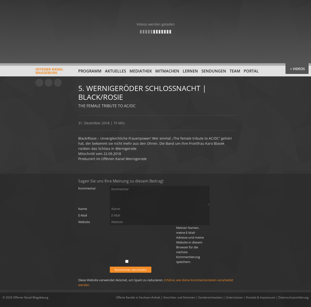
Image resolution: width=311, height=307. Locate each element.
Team (235, 71)
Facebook (48, 83)
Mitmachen (167, 71)
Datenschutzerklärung (293, 297)
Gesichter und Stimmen (179, 297)
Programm (90, 71)
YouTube (39, 83)
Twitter (58, 83)
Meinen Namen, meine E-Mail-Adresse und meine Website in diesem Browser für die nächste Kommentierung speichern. (190, 245)
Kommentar (87, 188)
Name (82, 209)
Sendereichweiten (210, 297)
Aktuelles (115, 71)
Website (84, 222)
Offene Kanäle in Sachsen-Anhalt (138, 297)
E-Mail (82, 215)
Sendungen (213, 71)
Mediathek (141, 71)
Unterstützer (234, 297)
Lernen (190, 71)
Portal (251, 71)
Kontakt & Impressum (260, 297)
